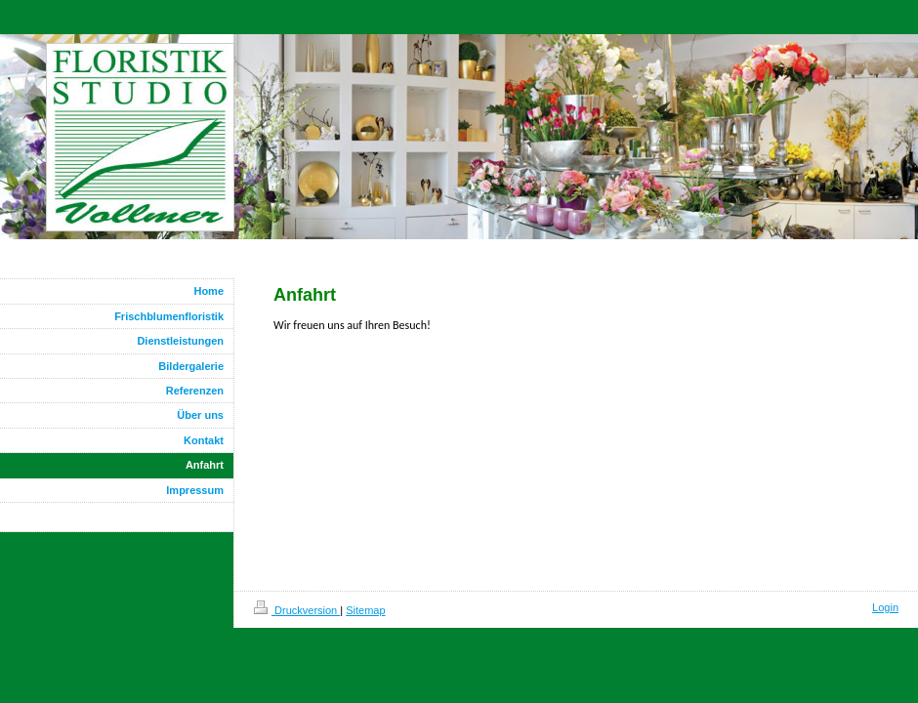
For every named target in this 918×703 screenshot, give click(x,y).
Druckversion (297, 610)
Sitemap (365, 610)
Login (885, 607)
